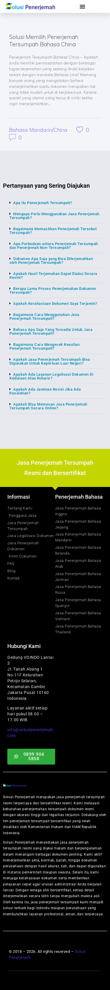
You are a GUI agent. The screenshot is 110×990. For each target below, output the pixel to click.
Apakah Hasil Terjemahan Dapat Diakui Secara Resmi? (53, 275)
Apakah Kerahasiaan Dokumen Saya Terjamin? (55, 303)
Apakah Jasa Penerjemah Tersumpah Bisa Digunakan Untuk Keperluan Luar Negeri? (49, 361)
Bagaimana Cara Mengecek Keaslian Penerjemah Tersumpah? (44, 346)
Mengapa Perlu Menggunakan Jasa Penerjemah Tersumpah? (54, 216)
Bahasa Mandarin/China (38, 129)
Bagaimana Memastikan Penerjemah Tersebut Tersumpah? (53, 231)
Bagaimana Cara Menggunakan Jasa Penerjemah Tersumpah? (44, 316)
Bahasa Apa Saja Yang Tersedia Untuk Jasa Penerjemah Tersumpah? (50, 331)
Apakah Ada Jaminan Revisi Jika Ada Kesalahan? (45, 391)
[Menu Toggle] (82, 6)
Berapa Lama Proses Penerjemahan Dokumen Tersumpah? (52, 290)
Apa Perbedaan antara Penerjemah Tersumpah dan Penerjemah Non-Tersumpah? (53, 246)
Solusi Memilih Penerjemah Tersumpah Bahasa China (43, 40)
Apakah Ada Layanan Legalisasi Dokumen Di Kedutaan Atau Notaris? (51, 376)
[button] (55, 202)
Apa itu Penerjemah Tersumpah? (42, 203)
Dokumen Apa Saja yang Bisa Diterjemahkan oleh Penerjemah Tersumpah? (51, 261)
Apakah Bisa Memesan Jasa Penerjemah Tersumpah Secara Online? (48, 406)
